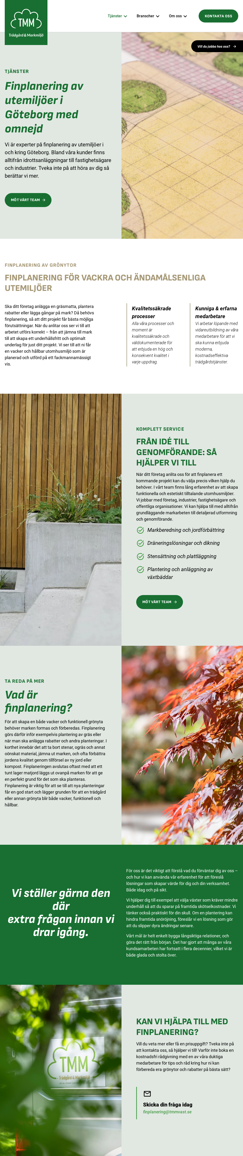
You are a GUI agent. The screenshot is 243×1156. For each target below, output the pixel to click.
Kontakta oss (218, 16)
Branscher (145, 16)
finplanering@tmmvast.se (167, 1111)
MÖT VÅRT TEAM (25, 200)
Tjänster (115, 16)
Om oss (175, 16)
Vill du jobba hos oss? (214, 46)
